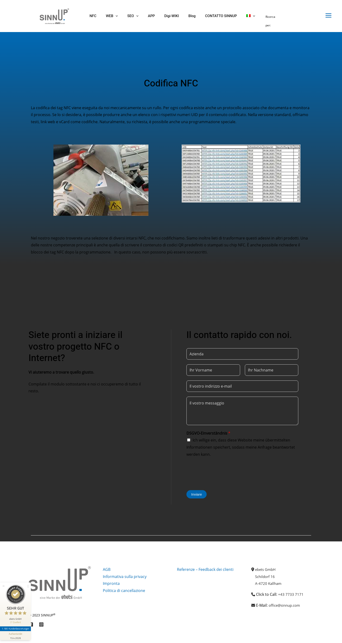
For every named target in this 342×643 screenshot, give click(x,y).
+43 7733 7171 (291, 594)
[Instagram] (41, 624)
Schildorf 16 (265, 576)
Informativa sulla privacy (125, 576)
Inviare (196, 494)
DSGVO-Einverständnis (208, 433)
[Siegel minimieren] (3, 578)
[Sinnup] (52, 15)
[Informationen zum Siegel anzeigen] (16, 627)
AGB (106, 569)
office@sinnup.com (286, 605)
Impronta (111, 583)
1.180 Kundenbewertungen (16, 621)
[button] (112, 16)
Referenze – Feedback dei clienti (205, 569)
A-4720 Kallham (269, 583)
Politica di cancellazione (124, 590)
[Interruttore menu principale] (328, 15)
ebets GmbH (266, 569)
